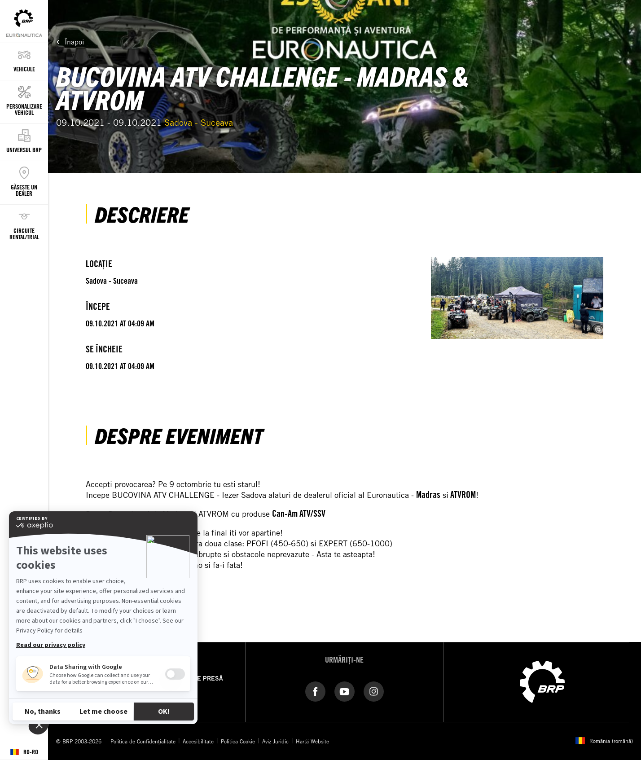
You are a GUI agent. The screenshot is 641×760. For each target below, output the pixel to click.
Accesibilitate (198, 741)
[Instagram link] (374, 691)
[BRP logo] (542, 681)
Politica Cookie (238, 741)
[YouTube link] (344, 691)
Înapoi (74, 41)
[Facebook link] (315, 691)
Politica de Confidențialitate (143, 741)
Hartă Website (312, 741)
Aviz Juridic (275, 741)
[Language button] (24, 752)
